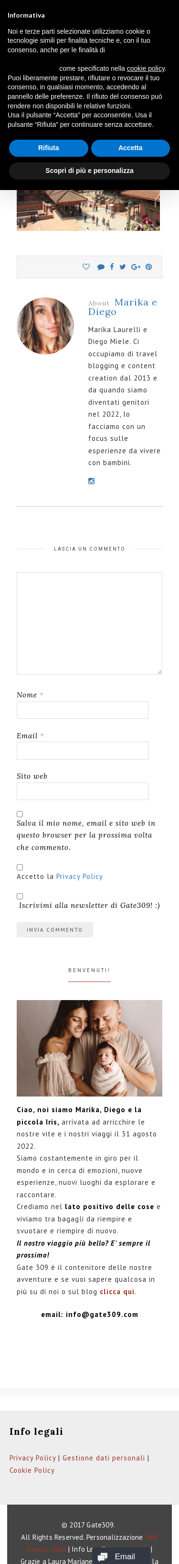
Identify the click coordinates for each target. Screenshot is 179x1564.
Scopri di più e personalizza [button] (89, 170)
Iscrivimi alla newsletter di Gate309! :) (88, 901)
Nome (30, 694)
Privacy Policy (79, 876)
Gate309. (100, 1524)
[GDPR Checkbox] (20, 867)
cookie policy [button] (146, 68)
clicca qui (117, 1291)
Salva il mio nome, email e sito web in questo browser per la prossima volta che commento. (86, 835)
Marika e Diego (123, 306)
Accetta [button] (130, 148)
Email (30, 735)
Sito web (32, 776)
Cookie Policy (32, 1470)
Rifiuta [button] (48, 148)
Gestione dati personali (104, 1457)
